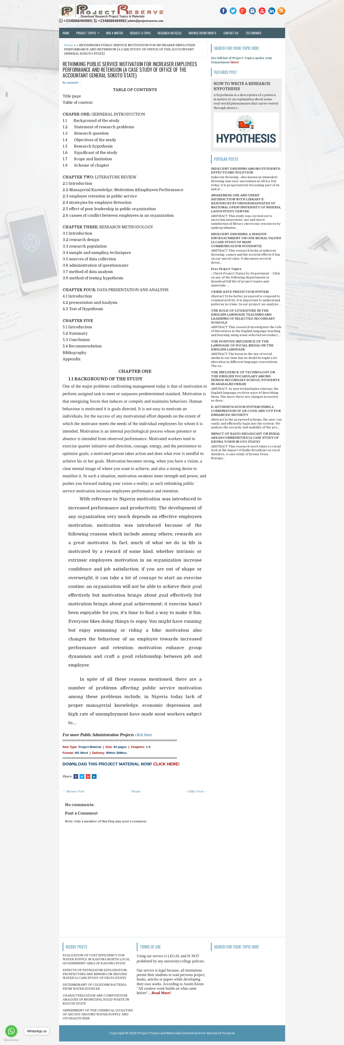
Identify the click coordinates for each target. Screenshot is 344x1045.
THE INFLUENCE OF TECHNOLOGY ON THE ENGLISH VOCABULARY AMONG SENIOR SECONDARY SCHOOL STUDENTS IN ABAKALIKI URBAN (245, 378)
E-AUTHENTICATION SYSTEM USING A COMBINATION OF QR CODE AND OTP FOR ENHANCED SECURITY (246, 411)
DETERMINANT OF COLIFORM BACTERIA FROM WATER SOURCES (94, 986)
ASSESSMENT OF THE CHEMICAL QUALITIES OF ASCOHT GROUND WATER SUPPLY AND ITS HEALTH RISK (98, 1014)
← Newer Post (74, 791)
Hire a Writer (114, 33)
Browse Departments (202, 33)
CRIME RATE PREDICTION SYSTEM (240, 291)
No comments (71, 82)
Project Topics (89, 31)
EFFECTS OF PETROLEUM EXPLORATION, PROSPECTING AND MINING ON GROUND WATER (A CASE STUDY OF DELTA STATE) (95, 974)
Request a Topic (140, 33)
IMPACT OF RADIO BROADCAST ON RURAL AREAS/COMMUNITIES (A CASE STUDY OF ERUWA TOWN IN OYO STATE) (245, 437)
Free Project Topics (226, 269)
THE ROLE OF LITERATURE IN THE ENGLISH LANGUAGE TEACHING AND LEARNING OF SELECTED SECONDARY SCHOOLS (243, 316)
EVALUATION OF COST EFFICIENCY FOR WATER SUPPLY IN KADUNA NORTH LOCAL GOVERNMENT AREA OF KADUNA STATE (96, 959)
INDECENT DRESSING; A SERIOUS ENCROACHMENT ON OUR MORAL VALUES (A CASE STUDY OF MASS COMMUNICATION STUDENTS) (246, 240)
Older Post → (197, 791)
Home (66, 33)
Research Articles (170, 33)
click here (143, 734)
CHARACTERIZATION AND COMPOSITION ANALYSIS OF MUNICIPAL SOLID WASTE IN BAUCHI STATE (96, 999)
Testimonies (253, 33)
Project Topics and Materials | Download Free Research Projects (186, 1033)
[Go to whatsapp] (11, 1031)
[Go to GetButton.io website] (11, 1040)
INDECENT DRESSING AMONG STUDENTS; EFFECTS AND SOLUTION (246, 170)
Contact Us (231, 33)
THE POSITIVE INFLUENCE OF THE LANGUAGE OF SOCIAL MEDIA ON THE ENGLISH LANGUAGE (242, 345)
